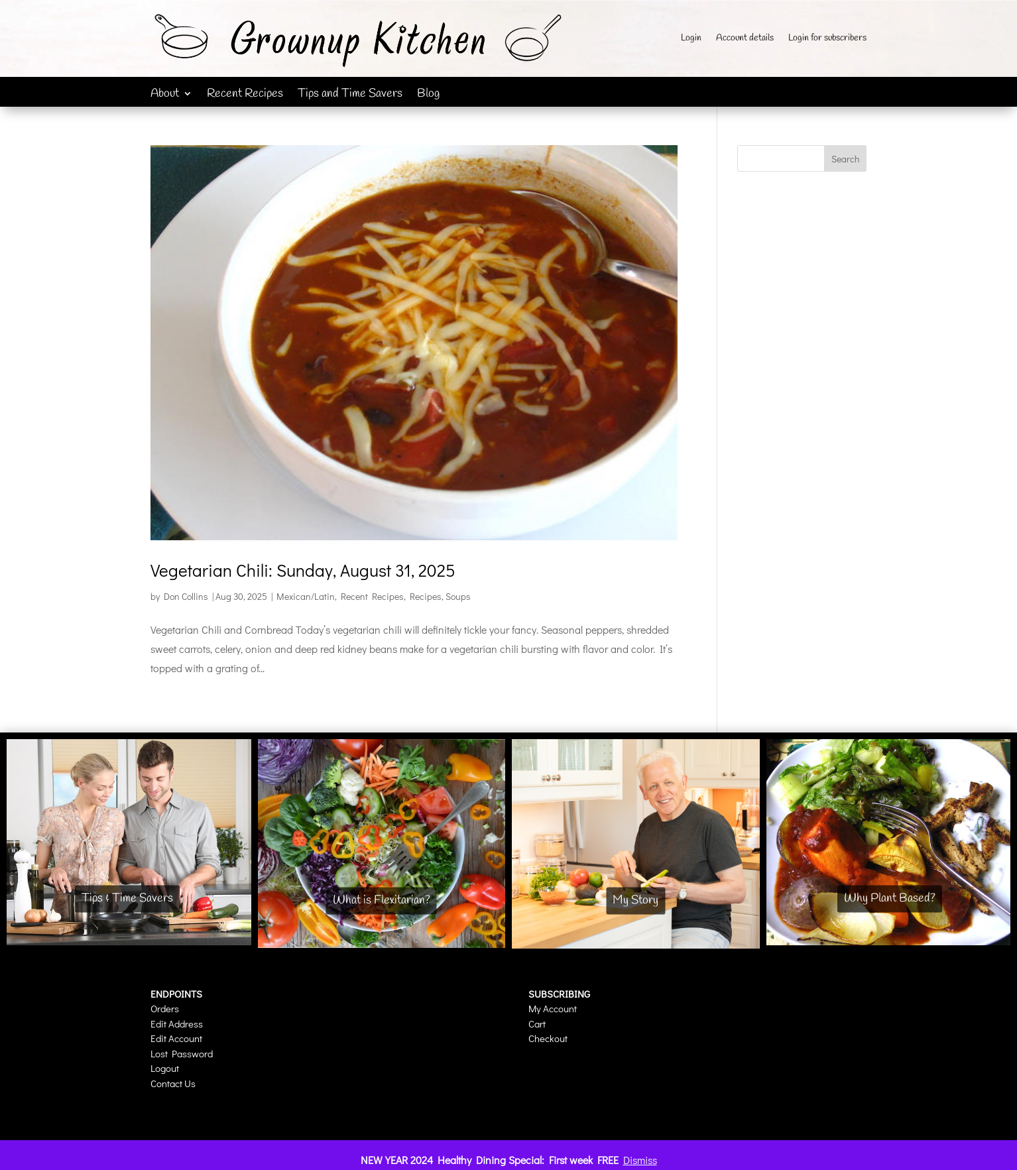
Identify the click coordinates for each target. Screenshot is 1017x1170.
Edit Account (176, 1038)
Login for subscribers (827, 39)
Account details (745, 39)
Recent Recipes (245, 95)
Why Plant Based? (889, 898)
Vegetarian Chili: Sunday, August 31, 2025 (302, 570)
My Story (635, 901)
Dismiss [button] (640, 1160)
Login (691, 39)
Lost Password (181, 1053)
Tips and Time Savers (350, 95)
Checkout (548, 1038)
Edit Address (176, 1023)
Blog (428, 95)
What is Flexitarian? (381, 900)
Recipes (426, 596)
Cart (537, 1023)
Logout (164, 1068)
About (164, 95)
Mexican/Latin (305, 596)
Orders (164, 1008)
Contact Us (173, 1083)
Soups (458, 596)
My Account (552, 1008)
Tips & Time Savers (127, 898)
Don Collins (186, 596)
